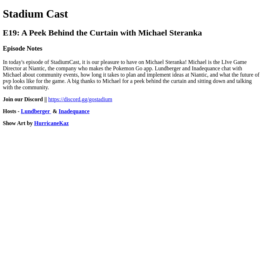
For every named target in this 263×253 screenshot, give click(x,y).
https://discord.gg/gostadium (80, 99)
